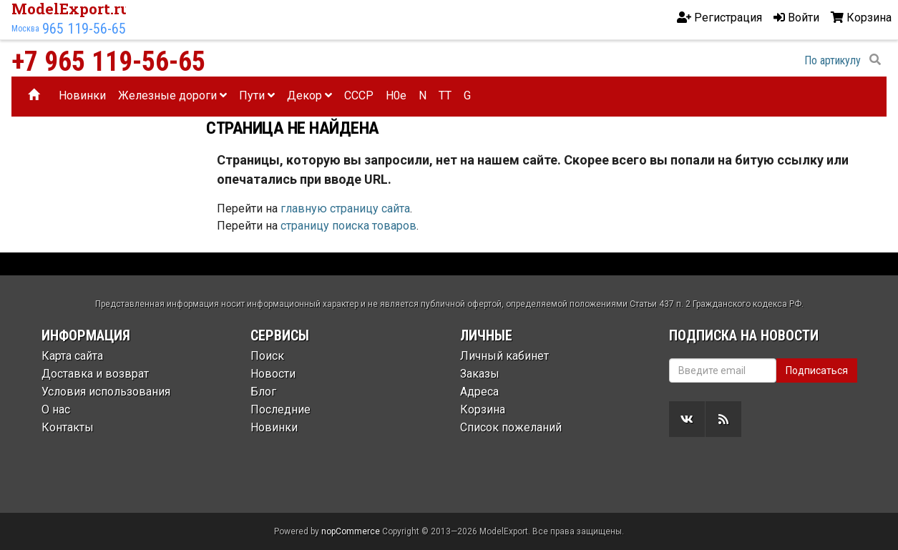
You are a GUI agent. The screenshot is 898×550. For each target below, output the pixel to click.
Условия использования (106, 391)
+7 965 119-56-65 (108, 61)
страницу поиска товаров (348, 225)
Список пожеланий (511, 427)
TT (445, 95)
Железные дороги (172, 95)
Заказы (479, 373)
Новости (273, 373)
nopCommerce (350, 531)
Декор (309, 95)
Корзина (482, 409)
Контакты (68, 427)
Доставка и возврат (95, 373)
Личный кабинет (504, 356)
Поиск (267, 356)
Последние (280, 409)
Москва (25, 29)
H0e (396, 95)
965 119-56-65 (84, 28)
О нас (56, 409)
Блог (263, 391)
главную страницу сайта (345, 208)
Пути (257, 95)
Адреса (479, 391)
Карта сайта (72, 356)
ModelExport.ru (70, 8)
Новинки (82, 95)
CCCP (359, 95)
